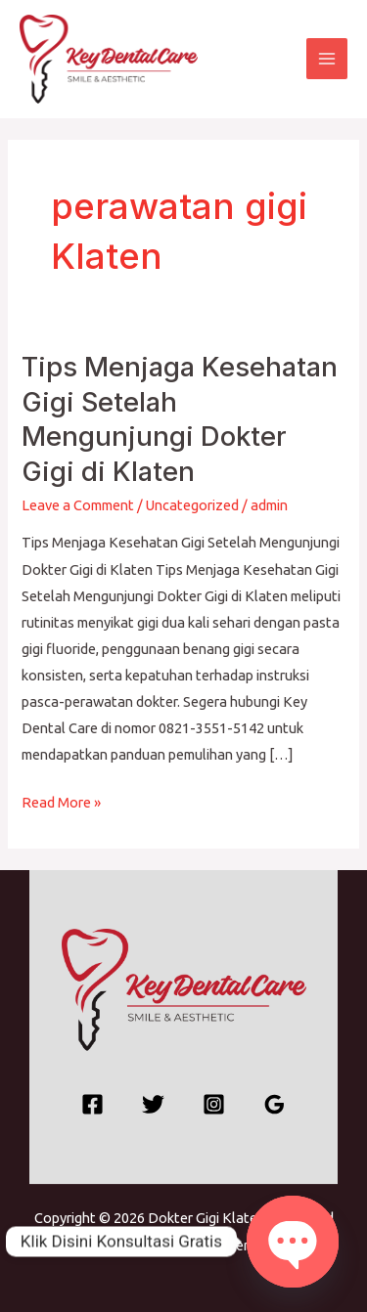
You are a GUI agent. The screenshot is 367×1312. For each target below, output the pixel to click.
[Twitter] (153, 1104)
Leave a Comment (78, 505)
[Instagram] (214, 1104)
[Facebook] (92, 1104)
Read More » (61, 799)
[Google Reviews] (274, 1104)
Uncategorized (192, 505)
